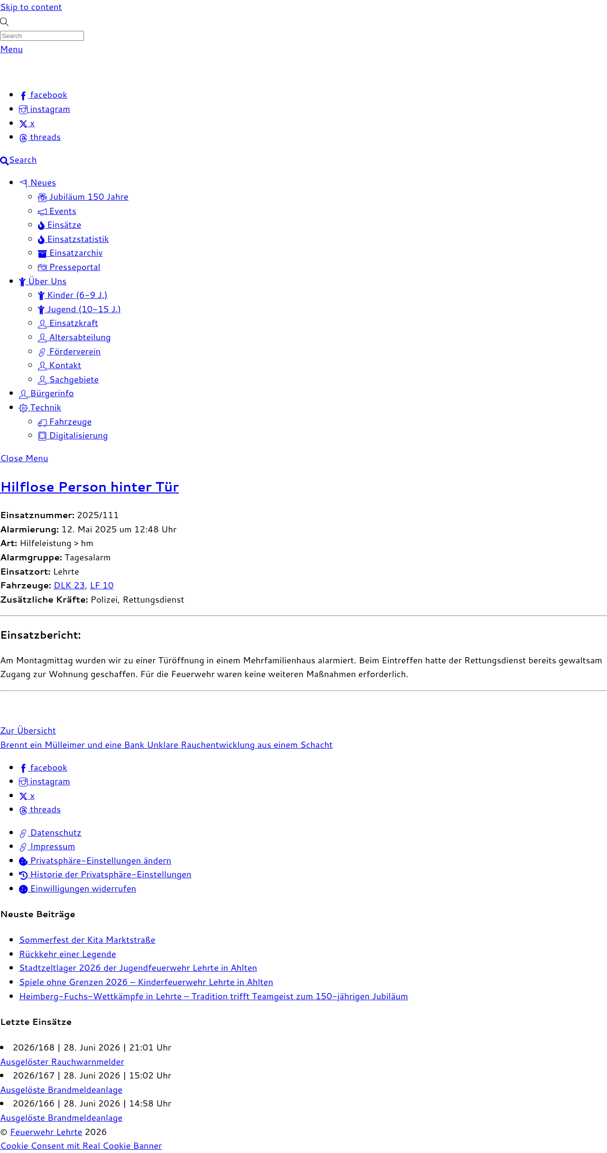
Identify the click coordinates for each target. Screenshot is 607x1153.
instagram (44, 781)
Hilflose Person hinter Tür (89, 486)
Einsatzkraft (68, 322)
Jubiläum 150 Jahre (83, 196)
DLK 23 (69, 585)
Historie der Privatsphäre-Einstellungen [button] (105, 874)
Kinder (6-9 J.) (73, 294)
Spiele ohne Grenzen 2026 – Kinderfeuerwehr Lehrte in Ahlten (146, 982)
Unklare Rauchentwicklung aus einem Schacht (238, 744)
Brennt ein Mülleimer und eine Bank (72, 744)
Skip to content (31, 6)
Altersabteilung (74, 337)
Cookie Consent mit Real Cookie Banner (81, 1145)
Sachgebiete (68, 379)
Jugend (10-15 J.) (79, 309)
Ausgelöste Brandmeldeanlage (61, 1089)
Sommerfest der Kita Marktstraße (87, 939)
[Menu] (11, 49)
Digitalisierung (73, 435)
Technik (40, 407)
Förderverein (69, 351)
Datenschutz (50, 832)
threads (40, 809)
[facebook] (43, 94)
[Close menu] (24, 458)
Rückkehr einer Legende (67, 954)
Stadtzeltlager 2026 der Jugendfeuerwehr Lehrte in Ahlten (138, 967)
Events (57, 211)
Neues (37, 182)
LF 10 (101, 585)
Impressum (47, 846)
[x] (27, 123)
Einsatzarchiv (70, 252)
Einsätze (59, 224)
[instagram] (44, 108)
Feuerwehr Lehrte (46, 1131)
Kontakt (59, 365)
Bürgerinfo (46, 393)
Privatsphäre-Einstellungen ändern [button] (95, 860)
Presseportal (69, 266)
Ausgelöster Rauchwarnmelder (62, 1061)
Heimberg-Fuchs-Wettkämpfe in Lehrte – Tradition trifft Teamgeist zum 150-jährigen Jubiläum (213, 996)
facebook (43, 767)
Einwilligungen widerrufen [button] (77, 888)
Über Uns (42, 281)
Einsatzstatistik (73, 238)
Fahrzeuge (65, 421)
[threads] (40, 136)
